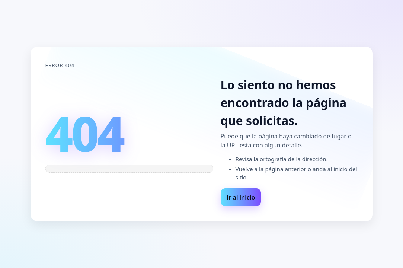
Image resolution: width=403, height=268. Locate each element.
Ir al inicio (241, 197)
